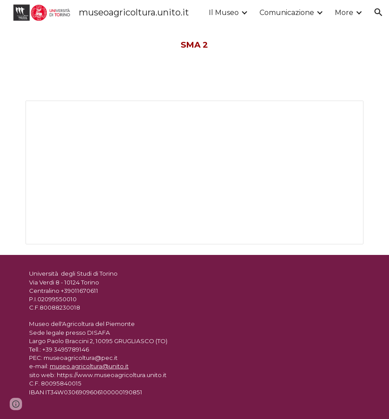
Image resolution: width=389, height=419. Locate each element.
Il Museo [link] (224, 12)
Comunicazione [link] (286, 12)
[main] (194, 45)
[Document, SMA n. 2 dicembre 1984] (194, 172)
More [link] (344, 12)
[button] (378, 12)
